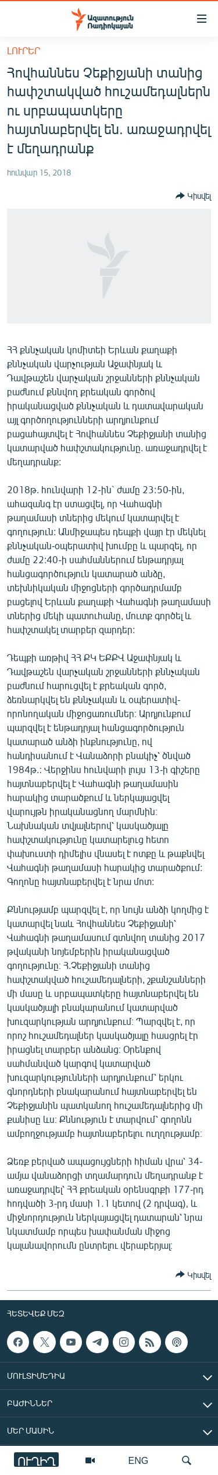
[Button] (193, 196)
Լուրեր (23, 50)
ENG (138, 1460)
